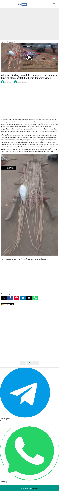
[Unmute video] (29, 205)
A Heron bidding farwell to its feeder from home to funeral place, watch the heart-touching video (29, 76)
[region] (29, 24)
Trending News (9, 294)
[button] (4, 298)
